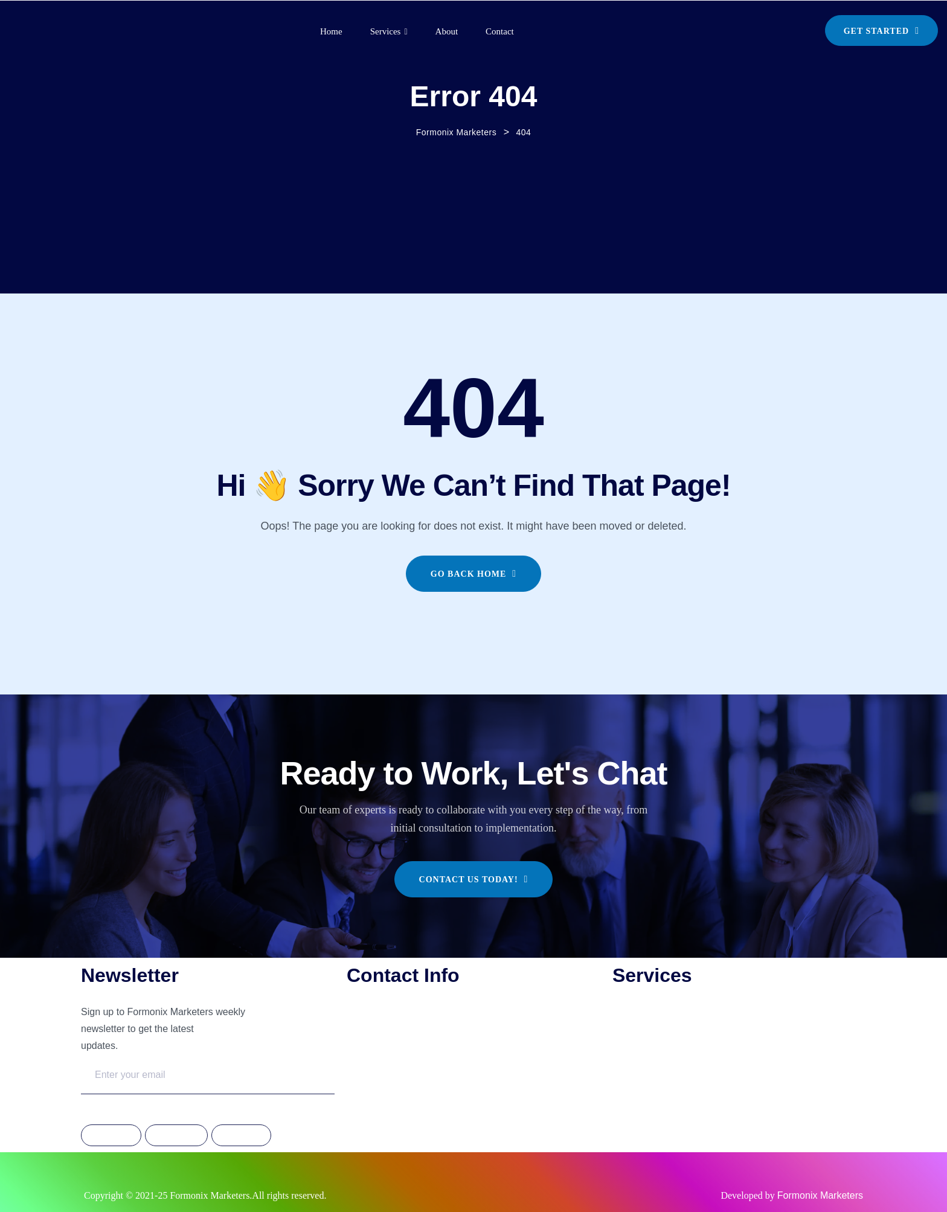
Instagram (176, 1136)
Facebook (111, 1136)
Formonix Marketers (820, 1195)
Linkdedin (241, 1136)
